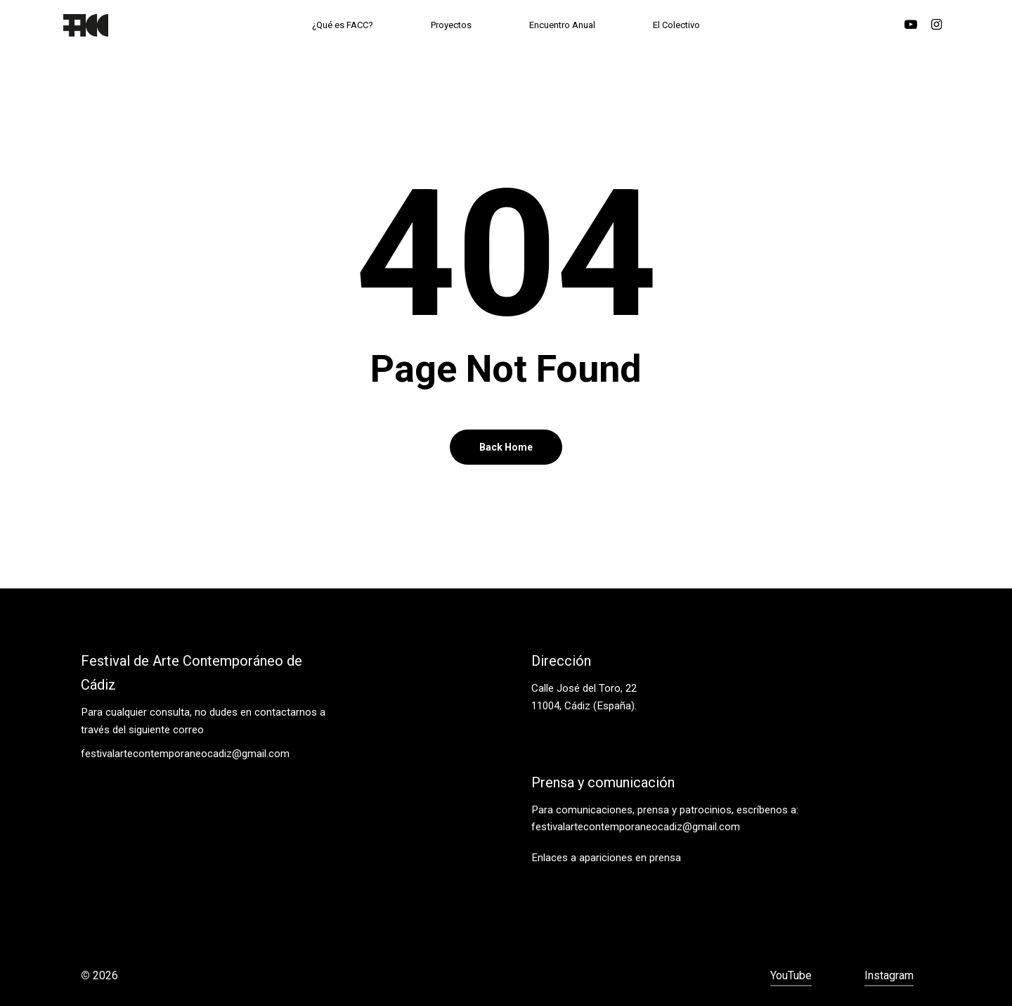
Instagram (889, 975)
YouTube (791, 975)
